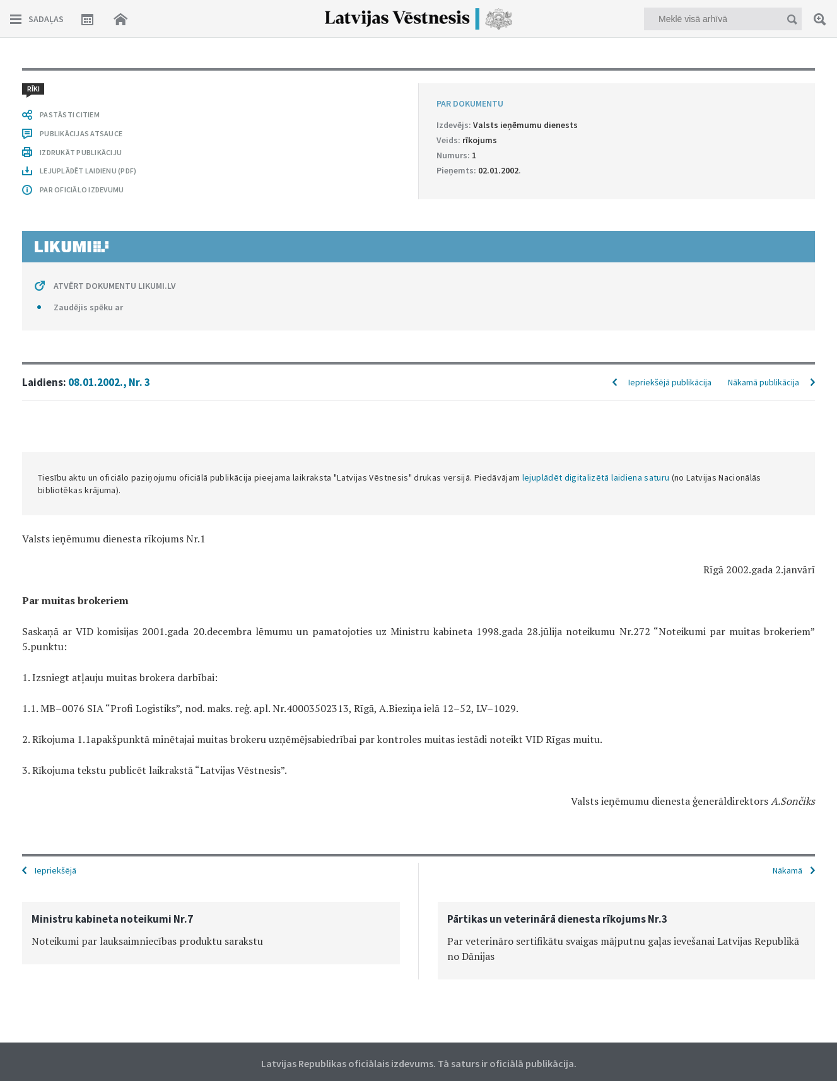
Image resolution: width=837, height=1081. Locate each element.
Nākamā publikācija (763, 382)
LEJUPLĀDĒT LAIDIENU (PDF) (88, 170)
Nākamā (787, 870)
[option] (211, 933)
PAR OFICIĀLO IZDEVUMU (82, 189)
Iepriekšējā (55, 870)
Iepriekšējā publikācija (669, 382)
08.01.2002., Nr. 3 (109, 382)
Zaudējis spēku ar (88, 307)
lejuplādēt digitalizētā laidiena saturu (596, 477)
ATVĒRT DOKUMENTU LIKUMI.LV (115, 285)
